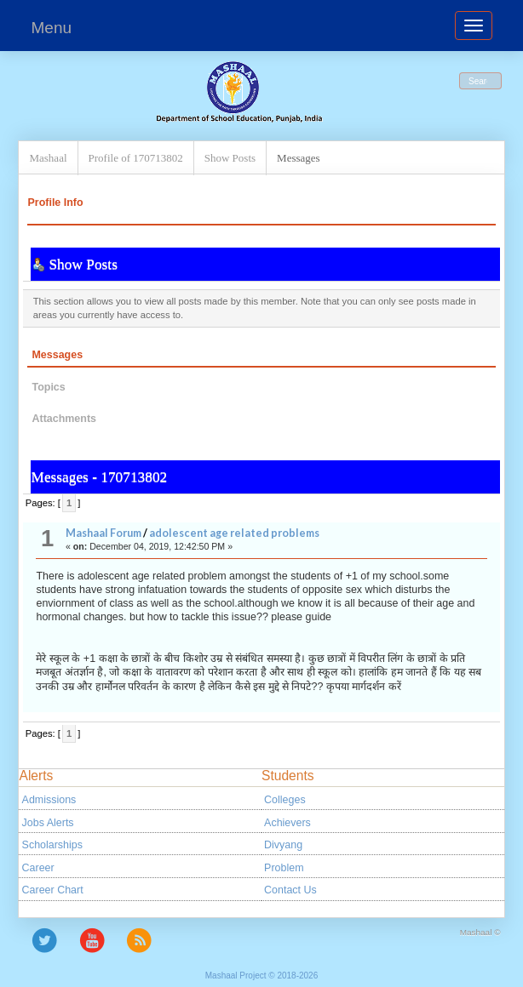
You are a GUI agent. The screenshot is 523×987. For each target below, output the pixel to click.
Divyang (283, 845)
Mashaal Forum (103, 533)
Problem (283, 868)
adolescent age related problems (234, 533)
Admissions (49, 800)
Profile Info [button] (55, 202)
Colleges (285, 800)
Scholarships (52, 845)
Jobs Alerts (48, 823)
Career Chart (52, 890)
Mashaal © (480, 932)
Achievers (287, 823)
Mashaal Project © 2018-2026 (261, 975)
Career (38, 868)
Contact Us (290, 890)
